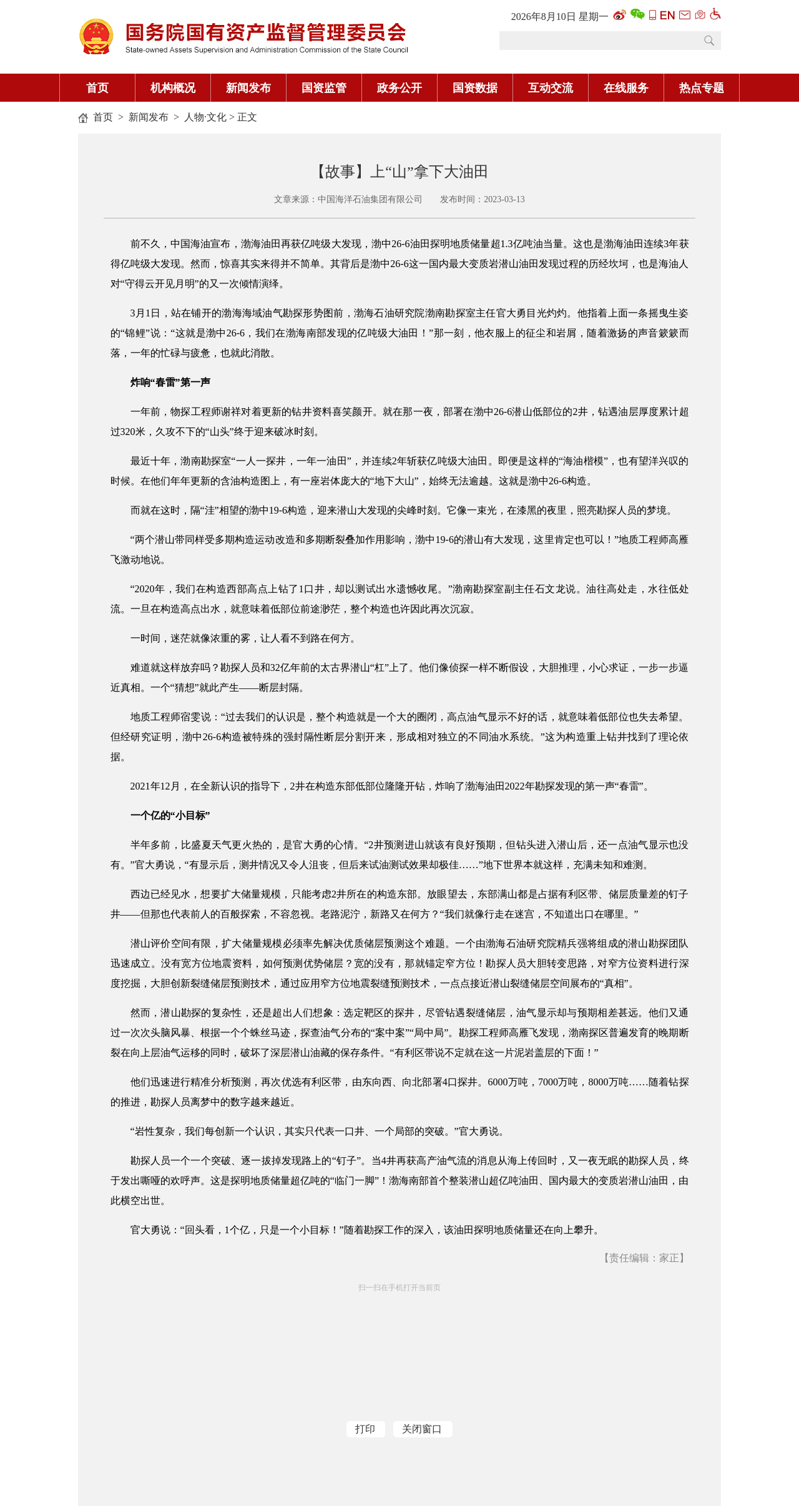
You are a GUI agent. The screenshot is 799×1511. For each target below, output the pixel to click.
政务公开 (399, 88)
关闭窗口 (422, 1429)
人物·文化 (205, 117)
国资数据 (475, 88)
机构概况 (172, 88)
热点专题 (701, 88)
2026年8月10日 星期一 (560, 16)
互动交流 (550, 88)
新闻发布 (248, 88)
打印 (365, 1429)
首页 (97, 88)
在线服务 (626, 88)
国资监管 (323, 88)
